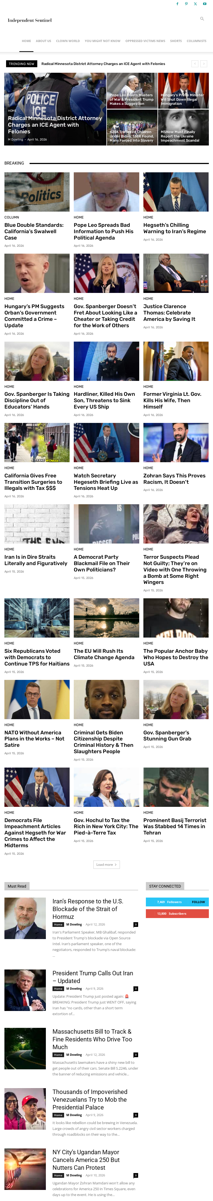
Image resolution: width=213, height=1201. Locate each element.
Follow (198, 876)
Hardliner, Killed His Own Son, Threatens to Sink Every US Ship (101, 395)
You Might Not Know (102, 41)
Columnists (196, 41)
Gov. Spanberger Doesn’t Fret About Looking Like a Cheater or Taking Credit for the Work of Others (105, 312)
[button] (202, 19)
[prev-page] (7, 1183)
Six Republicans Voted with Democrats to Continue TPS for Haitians (35, 639)
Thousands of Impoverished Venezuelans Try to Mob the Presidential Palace (89, 1074)
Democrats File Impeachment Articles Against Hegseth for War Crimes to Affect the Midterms (31, 809)
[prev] (194, 63)
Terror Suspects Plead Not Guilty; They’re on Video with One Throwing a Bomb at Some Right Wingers (175, 556)
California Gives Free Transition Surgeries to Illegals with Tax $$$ (30, 474)
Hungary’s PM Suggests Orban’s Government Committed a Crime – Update (36, 309)
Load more (106, 838)
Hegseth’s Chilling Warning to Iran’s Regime (173, 227)
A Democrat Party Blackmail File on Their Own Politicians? (105, 553)
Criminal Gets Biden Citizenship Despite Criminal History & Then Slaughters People (105, 721)
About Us (43, 41)
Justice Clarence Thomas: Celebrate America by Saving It (173, 309)
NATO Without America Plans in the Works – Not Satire (36, 715)
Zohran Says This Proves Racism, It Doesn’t (171, 471)
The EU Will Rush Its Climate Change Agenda (105, 636)
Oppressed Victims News (145, 41)
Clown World (68, 41)
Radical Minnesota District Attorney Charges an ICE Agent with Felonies (103, 64)
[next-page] (16, 1183)
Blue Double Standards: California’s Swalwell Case (34, 227)
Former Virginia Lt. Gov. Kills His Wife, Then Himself (174, 392)
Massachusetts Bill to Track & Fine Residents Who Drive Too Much (92, 1013)
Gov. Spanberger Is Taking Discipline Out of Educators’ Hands (35, 395)
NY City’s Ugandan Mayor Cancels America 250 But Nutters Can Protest (86, 1134)
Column (10, 217)
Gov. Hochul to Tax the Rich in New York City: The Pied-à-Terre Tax (105, 803)
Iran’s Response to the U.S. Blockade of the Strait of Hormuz (87, 883)
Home (26, 41)
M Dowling (74, 898)
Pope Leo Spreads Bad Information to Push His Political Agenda (100, 230)
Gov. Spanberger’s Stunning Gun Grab (174, 715)
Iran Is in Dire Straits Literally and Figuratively (32, 551)
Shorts (176, 41)
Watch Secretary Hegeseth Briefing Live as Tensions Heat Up (104, 474)
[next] (203, 63)
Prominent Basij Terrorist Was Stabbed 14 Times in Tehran (171, 803)
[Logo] (29, 19)
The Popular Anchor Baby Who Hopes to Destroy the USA (172, 639)
